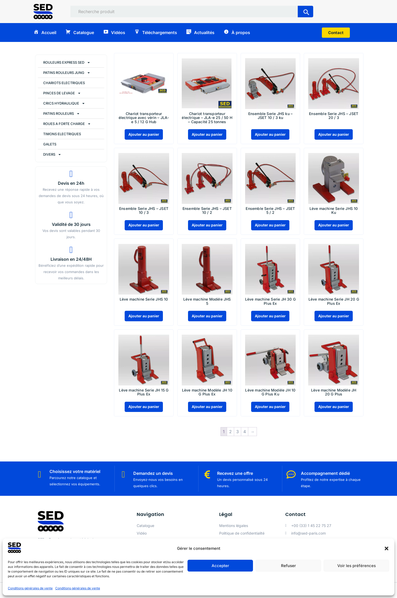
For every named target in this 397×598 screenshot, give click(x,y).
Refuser (288, 565)
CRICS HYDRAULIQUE (64, 103)
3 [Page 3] (237, 431)
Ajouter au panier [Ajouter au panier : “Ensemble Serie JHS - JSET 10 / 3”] (143, 225)
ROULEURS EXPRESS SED (66, 62)
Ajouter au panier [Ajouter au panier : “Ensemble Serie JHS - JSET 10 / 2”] (207, 225)
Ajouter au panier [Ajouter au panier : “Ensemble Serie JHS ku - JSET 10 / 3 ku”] (270, 134)
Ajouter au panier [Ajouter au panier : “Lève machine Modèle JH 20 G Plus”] (333, 406)
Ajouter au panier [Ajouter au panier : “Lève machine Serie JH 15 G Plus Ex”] (143, 406)
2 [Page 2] (230, 431)
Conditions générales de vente (30, 588)
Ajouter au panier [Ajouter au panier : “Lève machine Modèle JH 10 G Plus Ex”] (207, 406)
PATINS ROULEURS (61, 113)
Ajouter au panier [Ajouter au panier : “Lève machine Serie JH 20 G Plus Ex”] (333, 316)
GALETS (49, 144)
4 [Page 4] (244, 431)
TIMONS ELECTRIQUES (62, 134)
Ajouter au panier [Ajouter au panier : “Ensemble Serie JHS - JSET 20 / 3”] (333, 134)
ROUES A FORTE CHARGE (67, 123)
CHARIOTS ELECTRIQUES (64, 83)
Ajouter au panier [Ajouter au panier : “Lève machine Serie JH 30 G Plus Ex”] (270, 316)
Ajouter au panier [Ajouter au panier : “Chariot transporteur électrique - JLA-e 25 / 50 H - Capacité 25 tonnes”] (207, 134)
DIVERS (52, 154)
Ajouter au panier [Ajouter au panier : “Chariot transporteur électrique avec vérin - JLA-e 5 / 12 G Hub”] (143, 134)
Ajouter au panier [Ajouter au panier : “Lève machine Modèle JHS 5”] (207, 316)
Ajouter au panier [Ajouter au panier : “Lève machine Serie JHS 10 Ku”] (333, 225)
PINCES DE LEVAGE (62, 93)
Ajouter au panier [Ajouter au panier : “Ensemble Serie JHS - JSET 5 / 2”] (270, 225)
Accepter (220, 565)
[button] (386, 548)
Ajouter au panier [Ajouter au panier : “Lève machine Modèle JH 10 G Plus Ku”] (270, 406)
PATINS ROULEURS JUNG (66, 72)
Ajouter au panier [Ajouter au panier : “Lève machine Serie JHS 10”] (143, 316)
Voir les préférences (356, 565)
